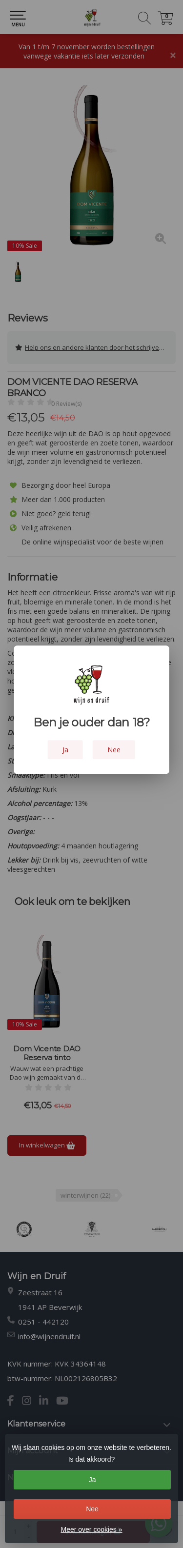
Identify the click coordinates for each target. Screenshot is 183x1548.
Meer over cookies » (91, 1529)
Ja (92, 1480)
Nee (92, 1509)
